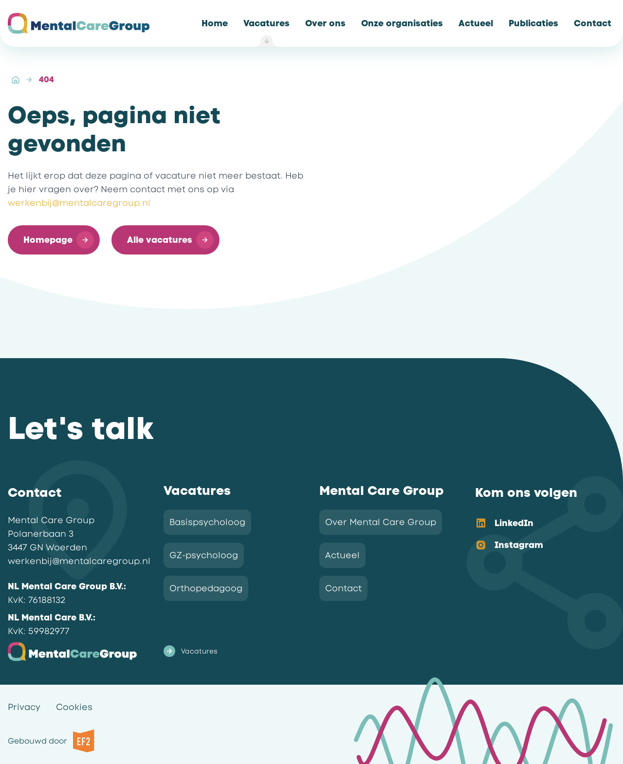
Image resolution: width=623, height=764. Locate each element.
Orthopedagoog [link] (205, 588)
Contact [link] (343, 588)
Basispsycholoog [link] (207, 522)
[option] (537, 523)
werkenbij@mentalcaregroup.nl (79, 203)
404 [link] (46, 79)
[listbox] (537, 534)
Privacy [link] (24, 707)
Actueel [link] (342, 555)
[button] (54, 240)
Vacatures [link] (191, 651)
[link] (215, 23)
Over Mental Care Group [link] (380, 522)
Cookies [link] (74, 707)
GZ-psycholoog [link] (203, 555)
